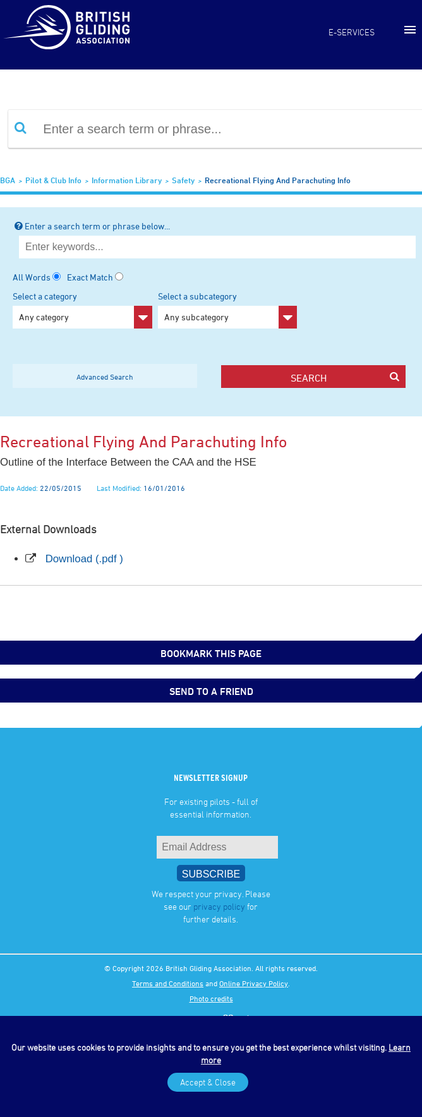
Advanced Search (104, 376)
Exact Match (90, 277)
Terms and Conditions (167, 983)
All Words (32, 277)
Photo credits (211, 998)
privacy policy (219, 906)
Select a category (82, 310)
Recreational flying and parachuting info (278, 180)
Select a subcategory (228, 310)
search (345, 377)
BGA (7, 180)
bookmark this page (211, 653)
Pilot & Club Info (53, 180)
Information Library (127, 180)
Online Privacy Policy (253, 983)
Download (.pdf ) (84, 559)
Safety (183, 180)
